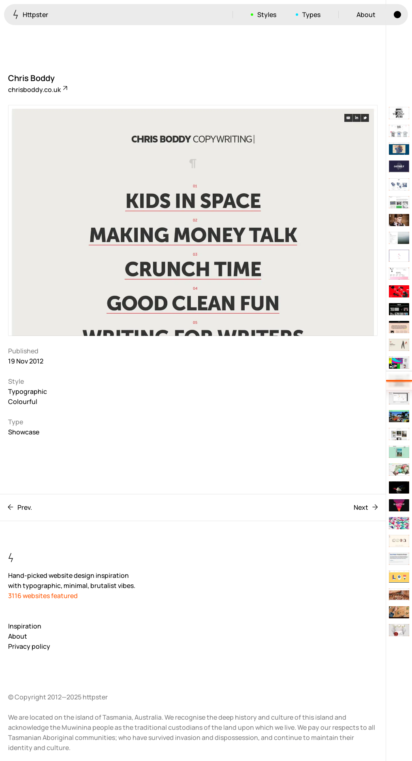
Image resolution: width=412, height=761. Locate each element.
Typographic (27, 391)
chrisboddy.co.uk (37, 89)
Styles (266, 14)
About (366, 14)
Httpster (30, 14)
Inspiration (24, 626)
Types (311, 14)
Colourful (22, 401)
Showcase (23, 432)
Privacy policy (29, 646)
